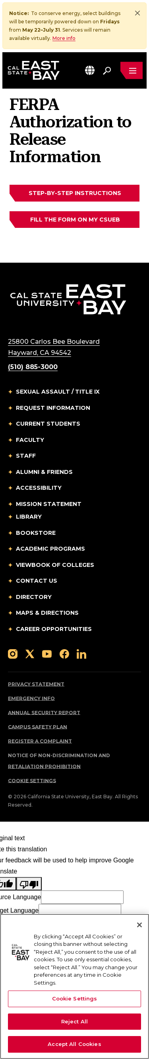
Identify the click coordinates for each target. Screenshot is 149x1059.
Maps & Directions (47, 613)
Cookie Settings (32, 781)
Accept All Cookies (74, 1044)
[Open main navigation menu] (131, 70)
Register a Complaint (40, 742)
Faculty (30, 440)
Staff (26, 456)
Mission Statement (48, 504)
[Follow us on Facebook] (64, 653)
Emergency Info (31, 699)
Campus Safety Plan (37, 727)
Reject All (74, 1021)
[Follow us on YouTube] (47, 653)
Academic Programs (50, 549)
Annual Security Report (44, 713)
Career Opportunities (54, 629)
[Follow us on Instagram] (12, 653)
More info (63, 38)
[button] (90, 70)
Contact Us (36, 581)
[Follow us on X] (30, 653)
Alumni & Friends (44, 472)
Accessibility (39, 488)
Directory (34, 597)
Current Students (48, 424)
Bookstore (36, 533)
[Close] (137, 13)
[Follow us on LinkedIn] (81, 653)
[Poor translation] (29, 884)
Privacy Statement (36, 685)
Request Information (53, 408)
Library (29, 517)
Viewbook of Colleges (55, 565)
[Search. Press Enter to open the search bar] (107, 70)
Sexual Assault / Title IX (58, 392)
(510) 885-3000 (33, 367)
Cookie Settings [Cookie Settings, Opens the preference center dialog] (74, 998)
